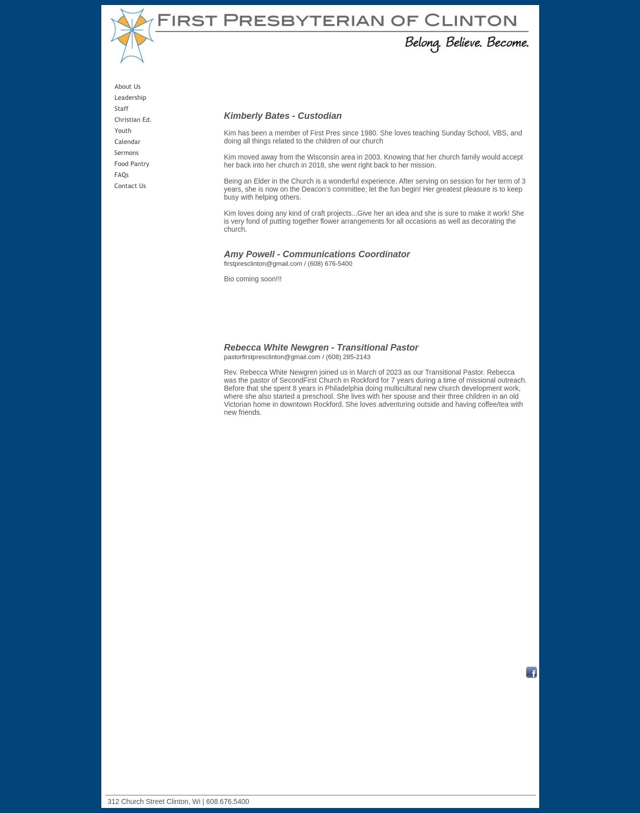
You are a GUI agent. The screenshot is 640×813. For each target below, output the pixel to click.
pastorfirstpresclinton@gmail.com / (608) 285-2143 (297, 357)
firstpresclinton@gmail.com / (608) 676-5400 (288, 263)
